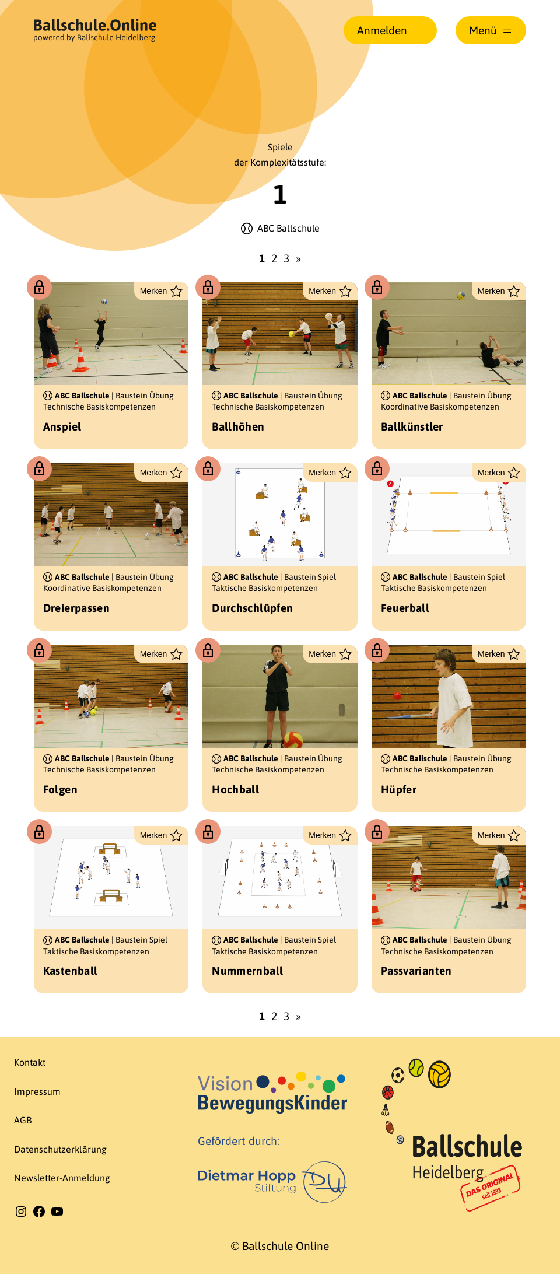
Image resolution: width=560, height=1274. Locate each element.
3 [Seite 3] (286, 258)
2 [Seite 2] (274, 258)
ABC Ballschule (288, 228)
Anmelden (382, 30)
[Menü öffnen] (491, 30)
